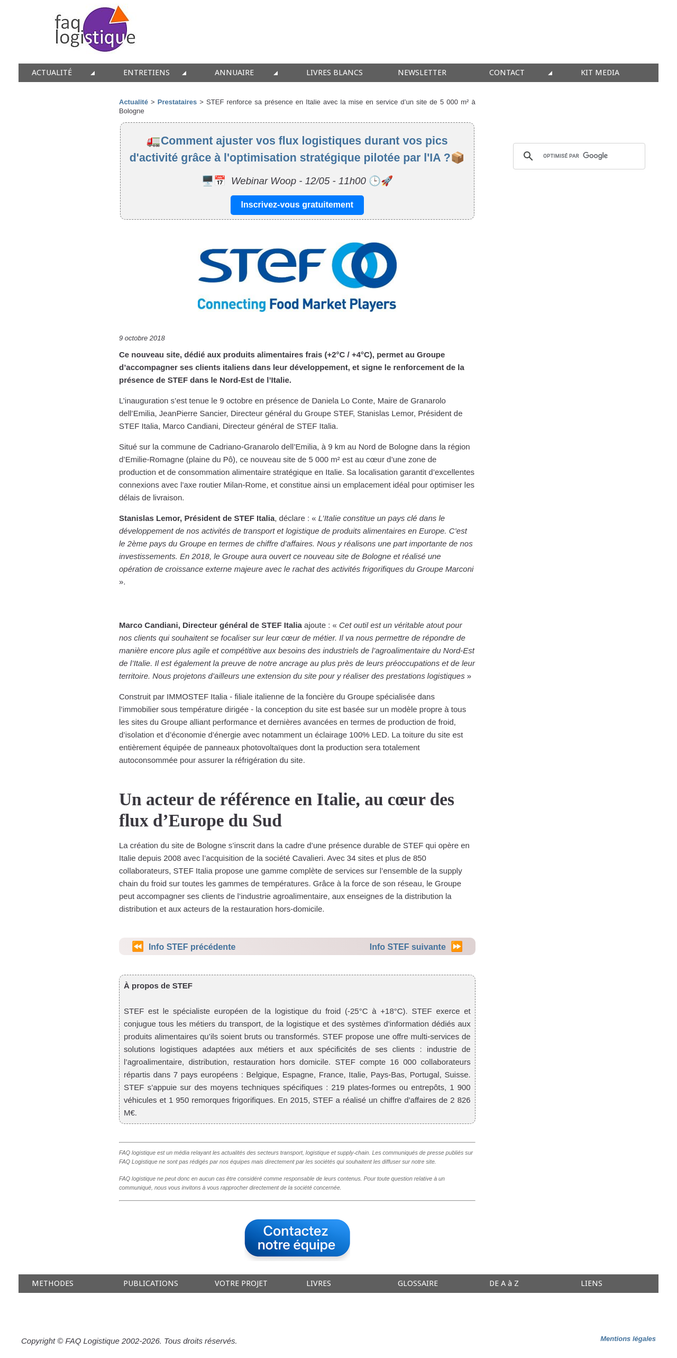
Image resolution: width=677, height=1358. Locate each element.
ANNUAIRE (234, 73)
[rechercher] (577, 156)
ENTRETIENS (146, 73)
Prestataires (177, 102)
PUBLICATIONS (150, 1284)
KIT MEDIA (600, 73)
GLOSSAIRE (418, 1284)
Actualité (133, 102)
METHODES (53, 1284)
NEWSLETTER (422, 73)
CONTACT (507, 73)
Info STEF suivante (408, 946)
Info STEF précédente (192, 946)
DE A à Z (504, 1284)
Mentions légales (628, 1339)
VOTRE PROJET (241, 1284)
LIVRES (318, 1284)
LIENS (591, 1284)
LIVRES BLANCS (334, 73)
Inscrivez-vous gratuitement (297, 204)
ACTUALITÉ (52, 73)
